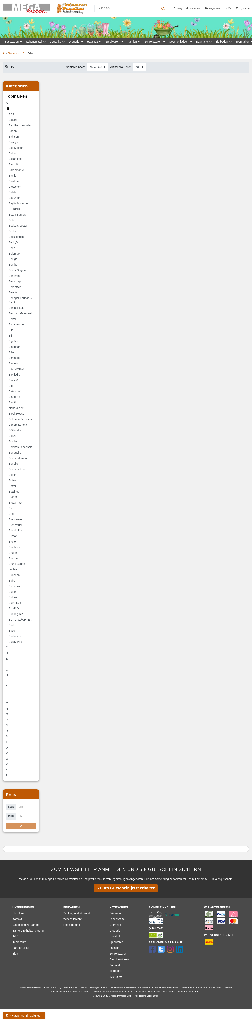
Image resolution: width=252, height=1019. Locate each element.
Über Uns (18, 913)
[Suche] (163, 8)
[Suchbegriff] (126, 8)
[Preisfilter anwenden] (21, 826)
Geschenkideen (119, 959)
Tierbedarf (115, 970)
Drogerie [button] (74, 41)
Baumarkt (115, 965)
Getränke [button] (55, 41)
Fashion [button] (132, 41)
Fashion (114, 947)
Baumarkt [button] (202, 41)
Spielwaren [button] (112, 41)
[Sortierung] (97, 67)
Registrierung (71, 924)
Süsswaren (116, 913)
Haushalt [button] (92, 41)
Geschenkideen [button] (178, 41)
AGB (15, 936)
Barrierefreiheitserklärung (28, 930)
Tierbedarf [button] (222, 41)
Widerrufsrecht (72, 919)
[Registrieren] (212, 8)
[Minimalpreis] (26, 807)
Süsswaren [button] (12, 41)
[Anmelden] (193, 8)
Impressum (19, 942)
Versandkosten (122, 991)
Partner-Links (20, 947)
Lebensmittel (117, 919)
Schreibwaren (118, 953)
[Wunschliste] (228, 8)
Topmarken (13, 53)
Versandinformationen (210, 987)
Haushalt (114, 936)
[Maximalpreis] (26, 816)
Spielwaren (116, 942)
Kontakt (17, 919)
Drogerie (114, 930)
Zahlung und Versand (76, 913)
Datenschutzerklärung (25, 924)
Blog (178, 8)
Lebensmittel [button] (34, 41)
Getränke (115, 924)
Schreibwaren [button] (152, 41)
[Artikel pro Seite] (139, 67)
